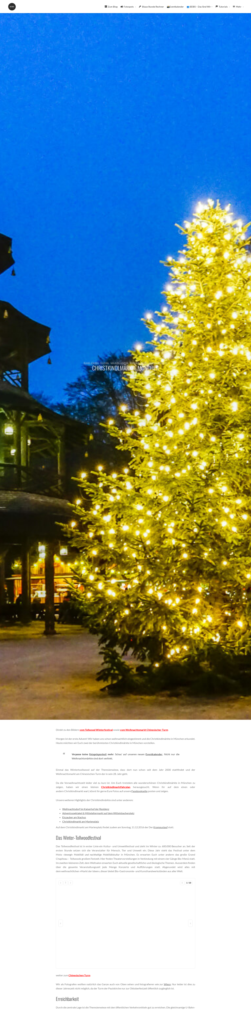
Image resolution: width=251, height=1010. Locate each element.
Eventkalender (154, 754)
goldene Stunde (119, 362)
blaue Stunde (91, 362)
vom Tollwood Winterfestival (96, 729)
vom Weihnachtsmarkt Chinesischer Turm (144, 729)
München (135, 362)
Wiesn (167, 984)
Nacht (144, 362)
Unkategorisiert (158, 362)
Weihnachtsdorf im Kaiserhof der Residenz (85, 808)
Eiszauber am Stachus (74, 817)
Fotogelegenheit (98, 754)
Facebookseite (139, 791)
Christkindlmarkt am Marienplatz (80, 821)
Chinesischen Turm (79, 975)
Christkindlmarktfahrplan (115, 786)
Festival (104, 362)
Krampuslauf (160, 827)
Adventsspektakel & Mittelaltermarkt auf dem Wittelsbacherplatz (98, 813)
